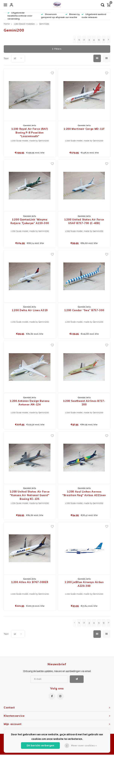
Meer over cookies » (84, 745)
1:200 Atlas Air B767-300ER (29, 582)
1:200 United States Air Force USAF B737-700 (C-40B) (84, 221)
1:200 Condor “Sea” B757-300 (84, 310)
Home (7, 24)
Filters (56, 49)
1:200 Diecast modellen (24, 24)
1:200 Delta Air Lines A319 (30, 310)
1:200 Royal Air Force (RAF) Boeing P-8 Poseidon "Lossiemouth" (29, 132)
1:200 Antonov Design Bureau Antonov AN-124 (30, 402)
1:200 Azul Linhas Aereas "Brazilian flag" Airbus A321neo (84, 493)
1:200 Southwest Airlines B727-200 (84, 402)
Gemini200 (44, 24)
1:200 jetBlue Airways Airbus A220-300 (84, 584)
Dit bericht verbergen (40, 745)
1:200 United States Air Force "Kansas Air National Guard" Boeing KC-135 (30, 495)
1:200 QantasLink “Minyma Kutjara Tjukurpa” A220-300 (29, 221)
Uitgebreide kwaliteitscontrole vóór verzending (20, 16)
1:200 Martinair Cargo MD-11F (84, 128)
